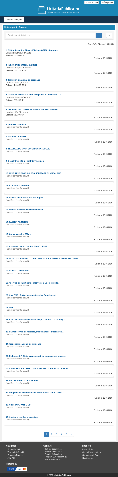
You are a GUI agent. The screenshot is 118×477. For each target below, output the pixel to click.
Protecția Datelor (15, 455)
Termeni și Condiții (16, 452)
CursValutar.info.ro (90, 455)
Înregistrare (107, 2)
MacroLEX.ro (88, 449)
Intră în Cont (91, 2)
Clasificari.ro (88, 458)
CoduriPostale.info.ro (91, 452)
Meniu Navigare (14, 19)
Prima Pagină (14, 449)
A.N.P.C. (11, 458)
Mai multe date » (52, 460)
